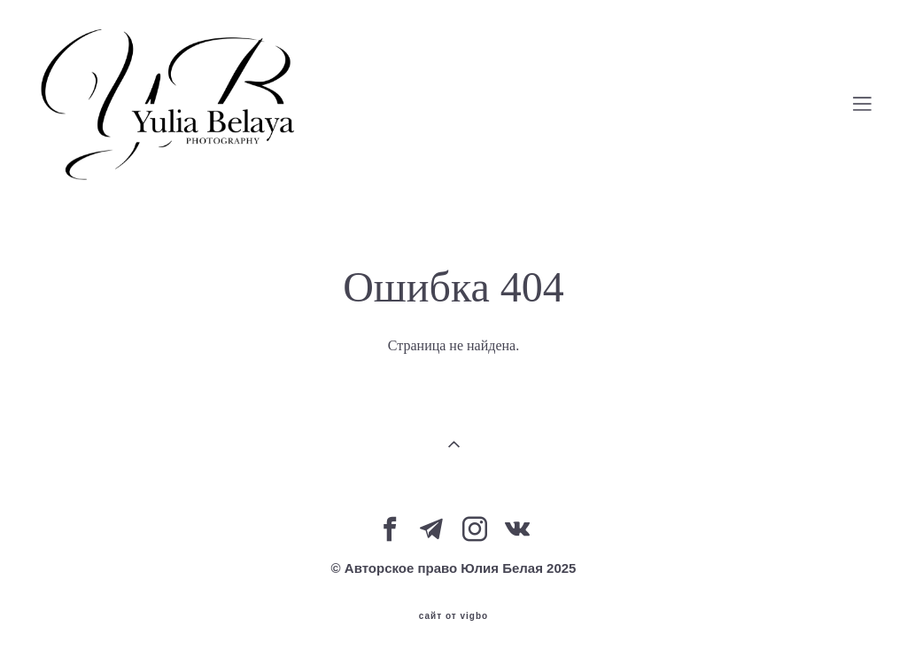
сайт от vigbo (453, 616)
